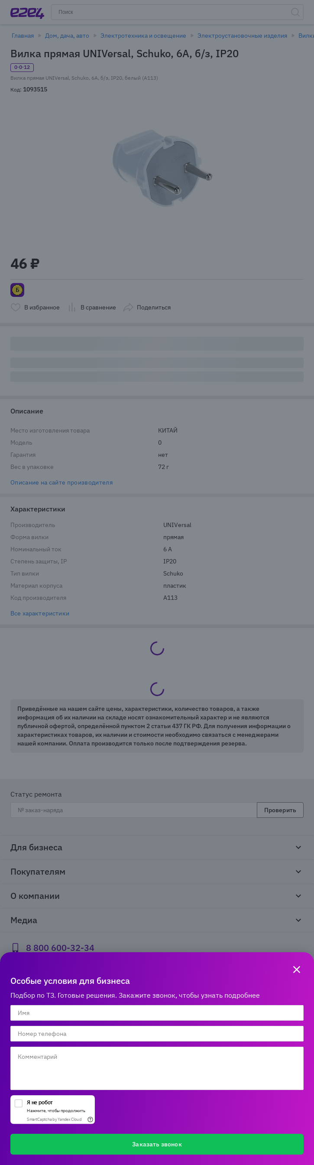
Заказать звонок (156, 1144)
